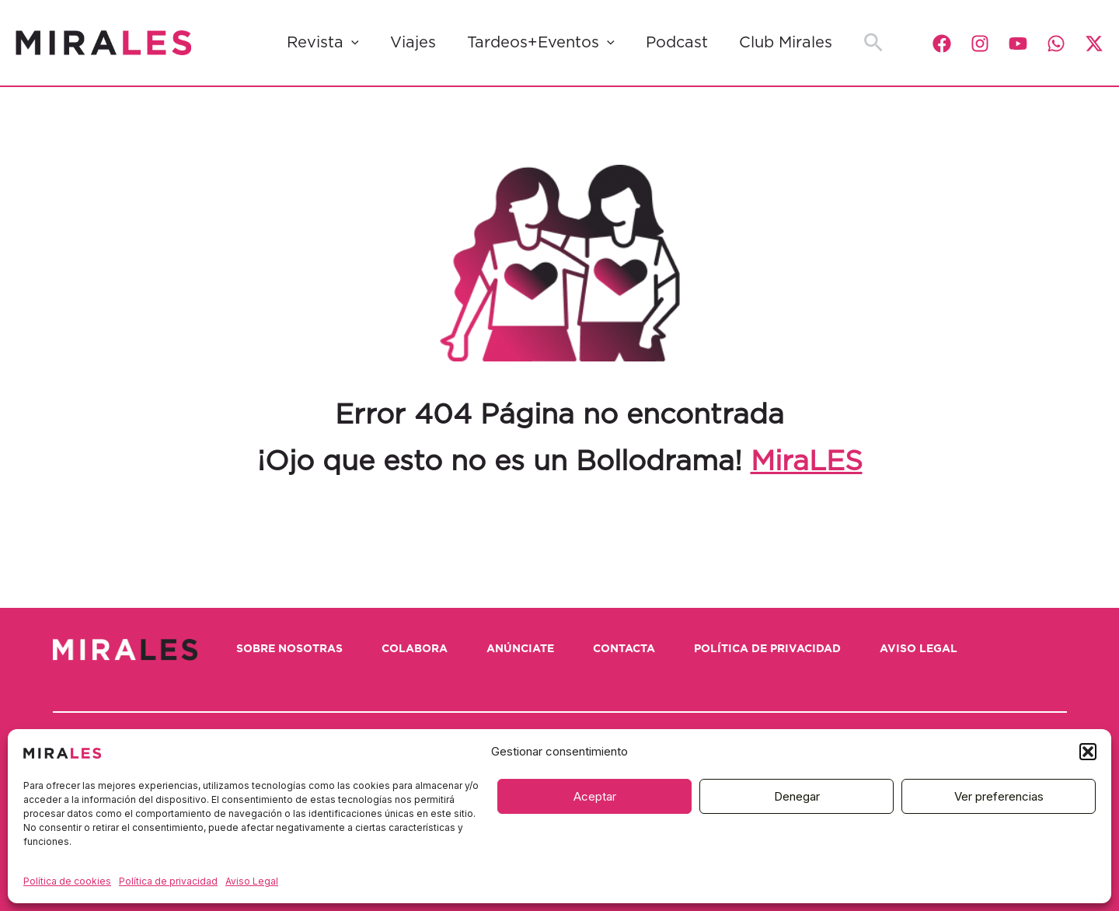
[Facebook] (941, 43)
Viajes (413, 43)
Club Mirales (785, 43)
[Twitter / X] (1094, 43)
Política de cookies (67, 881)
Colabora (415, 649)
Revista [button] (323, 42)
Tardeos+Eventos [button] (541, 42)
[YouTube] (1018, 43)
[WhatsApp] (1056, 43)
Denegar (797, 796)
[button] (1088, 751)
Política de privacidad (168, 881)
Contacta (624, 649)
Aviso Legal (251, 881)
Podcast (677, 43)
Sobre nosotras (289, 649)
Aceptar (594, 796)
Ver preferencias (999, 796)
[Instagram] (980, 43)
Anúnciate (520, 649)
